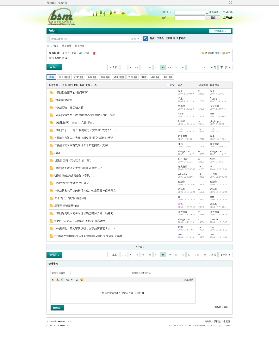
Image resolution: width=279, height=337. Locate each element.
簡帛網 (207, 321)
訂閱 (228, 53)
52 (189, 67)
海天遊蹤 (182, 166)
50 (176, 67)
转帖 (78, 77)
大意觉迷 (214, 106)
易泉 (180, 91)
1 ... (124, 67)
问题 (155, 77)
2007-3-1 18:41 (217, 94)
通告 (132, 77)
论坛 (52, 30)
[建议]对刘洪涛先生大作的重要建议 (75, 168)
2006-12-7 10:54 (218, 207)
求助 (57, 152)
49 (169, 67)
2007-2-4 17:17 (217, 131)
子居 (180, 128)
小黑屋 (226, 321)
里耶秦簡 (181, 38)
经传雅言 (214, 144)
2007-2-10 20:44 (218, 116)
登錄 (130, 292)
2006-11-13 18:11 (218, 230)
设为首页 (52, 2)
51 (183, 67)
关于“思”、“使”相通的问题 (70, 198)
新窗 (172, 85)
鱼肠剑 (181, 181)
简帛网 (48, 46)
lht (66, 58)
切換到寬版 (230, 2)
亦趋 (180, 144)
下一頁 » (139, 246)
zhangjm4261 (184, 151)
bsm (212, 113)
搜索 (133, 38)
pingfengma (215, 121)
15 (199, 227)
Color (57, 280)
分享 (105, 77)
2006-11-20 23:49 (218, 214)
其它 (168, 77)
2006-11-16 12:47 (218, 222)
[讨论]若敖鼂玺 (63, 100)
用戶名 (165, 12)
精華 (82, 85)
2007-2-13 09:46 (218, 109)
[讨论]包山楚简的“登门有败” (71, 92)
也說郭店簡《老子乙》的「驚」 (73, 160)
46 (150, 67)
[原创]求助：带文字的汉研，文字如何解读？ (81, 228)
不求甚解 (182, 136)
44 (136, 67)
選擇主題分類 (58, 273)
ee (179, 196)
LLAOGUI (183, 159)
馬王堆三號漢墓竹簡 (66, 205)
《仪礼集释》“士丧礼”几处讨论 (73, 122)
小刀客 (213, 174)
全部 (51, 77)
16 (199, 128)
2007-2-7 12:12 (217, 124)
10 (199, 166)
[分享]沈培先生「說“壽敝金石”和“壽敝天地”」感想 (84, 115)
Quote (72, 280)
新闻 (92, 77)
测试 (143, 77)
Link (67, 280)
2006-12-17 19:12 (218, 184)
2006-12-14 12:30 (218, 199)
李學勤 (160, 38)
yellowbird (183, 174)
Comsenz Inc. (64, 325)
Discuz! (61, 321)
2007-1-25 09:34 (218, 146)
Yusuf (180, 113)
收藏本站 (62, 2)
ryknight (214, 219)
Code (77, 280)
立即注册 (227, 17)
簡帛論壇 (66, 45)
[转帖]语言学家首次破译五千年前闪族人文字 (81, 145)
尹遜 (180, 204)
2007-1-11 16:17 (218, 154)
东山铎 (181, 106)
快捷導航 (219, 31)
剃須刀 (213, 98)
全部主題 (53, 85)
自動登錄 (212, 12)
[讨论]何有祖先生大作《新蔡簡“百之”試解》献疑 (83, 137)
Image (62, 280)
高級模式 (188, 279)
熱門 (70, 85)
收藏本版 (212, 53)
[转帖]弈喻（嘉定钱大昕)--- (70, 107)
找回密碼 (227, 12)
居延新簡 (170, 38)
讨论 (119, 77)
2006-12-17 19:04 (218, 192)
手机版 (217, 321)
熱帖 (76, 85)
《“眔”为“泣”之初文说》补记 (71, 183)
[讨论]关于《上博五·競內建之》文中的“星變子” (82, 130)
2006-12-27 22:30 (218, 169)
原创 (64, 77)
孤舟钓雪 (59, 58)
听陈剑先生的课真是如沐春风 (72, 175)
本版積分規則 (221, 307)
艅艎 (212, 159)
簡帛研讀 (79, 45)
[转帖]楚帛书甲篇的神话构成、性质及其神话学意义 (85, 190)
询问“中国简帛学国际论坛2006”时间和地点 (80, 220)
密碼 (164, 17)
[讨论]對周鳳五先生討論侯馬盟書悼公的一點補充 (83, 213)
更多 (87, 85)
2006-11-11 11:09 (218, 237)
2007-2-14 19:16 (218, 101)
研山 (180, 227)
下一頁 (223, 67)
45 (143, 67)
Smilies (82, 280)
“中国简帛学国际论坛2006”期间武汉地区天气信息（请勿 (88, 236)
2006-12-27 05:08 (218, 177)
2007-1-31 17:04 (218, 139)
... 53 (197, 67)
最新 (64, 85)
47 (156, 67)
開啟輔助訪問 (227, 2)
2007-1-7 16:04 (217, 162)
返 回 (115, 67)
